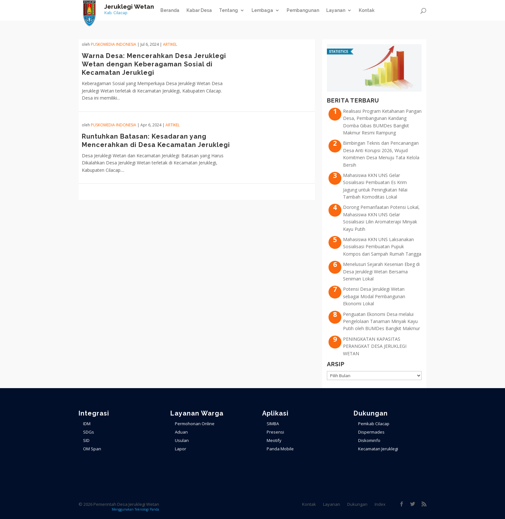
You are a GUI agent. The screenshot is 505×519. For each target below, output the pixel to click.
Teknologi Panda (147, 509)
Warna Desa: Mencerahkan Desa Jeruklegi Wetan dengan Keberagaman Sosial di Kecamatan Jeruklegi (154, 64)
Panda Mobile (280, 449)
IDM (87, 423)
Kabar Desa (199, 10)
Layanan (335, 10)
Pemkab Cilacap (373, 423)
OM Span (92, 449)
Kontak (367, 10)
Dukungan (357, 504)
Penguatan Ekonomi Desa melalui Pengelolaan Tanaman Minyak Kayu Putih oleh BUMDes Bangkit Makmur (381, 321)
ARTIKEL (170, 44)
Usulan (182, 440)
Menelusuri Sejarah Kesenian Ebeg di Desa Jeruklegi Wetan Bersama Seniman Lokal (381, 271)
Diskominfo (369, 440)
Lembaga (262, 10)
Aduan (181, 432)
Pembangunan (303, 10)
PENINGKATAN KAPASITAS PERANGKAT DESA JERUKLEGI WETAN (374, 346)
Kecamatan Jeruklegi (378, 449)
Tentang (228, 10)
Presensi (275, 432)
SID (86, 440)
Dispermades (371, 432)
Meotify (274, 440)
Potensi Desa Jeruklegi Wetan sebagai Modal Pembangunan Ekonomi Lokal (374, 296)
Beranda (169, 10)
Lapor (180, 449)
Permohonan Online (194, 423)
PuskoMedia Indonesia (113, 44)
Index (380, 504)
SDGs (88, 432)
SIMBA (273, 423)
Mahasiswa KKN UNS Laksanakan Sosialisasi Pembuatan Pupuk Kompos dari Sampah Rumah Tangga (382, 246)
